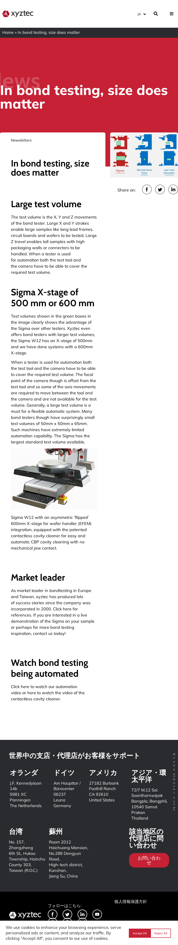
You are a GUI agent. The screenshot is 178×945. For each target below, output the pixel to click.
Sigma (24, 328)
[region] (89, 933)
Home (8, 32)
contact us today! (49, 633)
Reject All (138, 933)
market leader (30, 590)
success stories (30, 602)
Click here (20, 686)
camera (57, 368)
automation (28, 260)
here (31, 692)
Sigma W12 (22, 517)
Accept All (161, 933)
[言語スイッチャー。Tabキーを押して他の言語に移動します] (141, 13)
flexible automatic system (55, 411)
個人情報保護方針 (130, 901)
